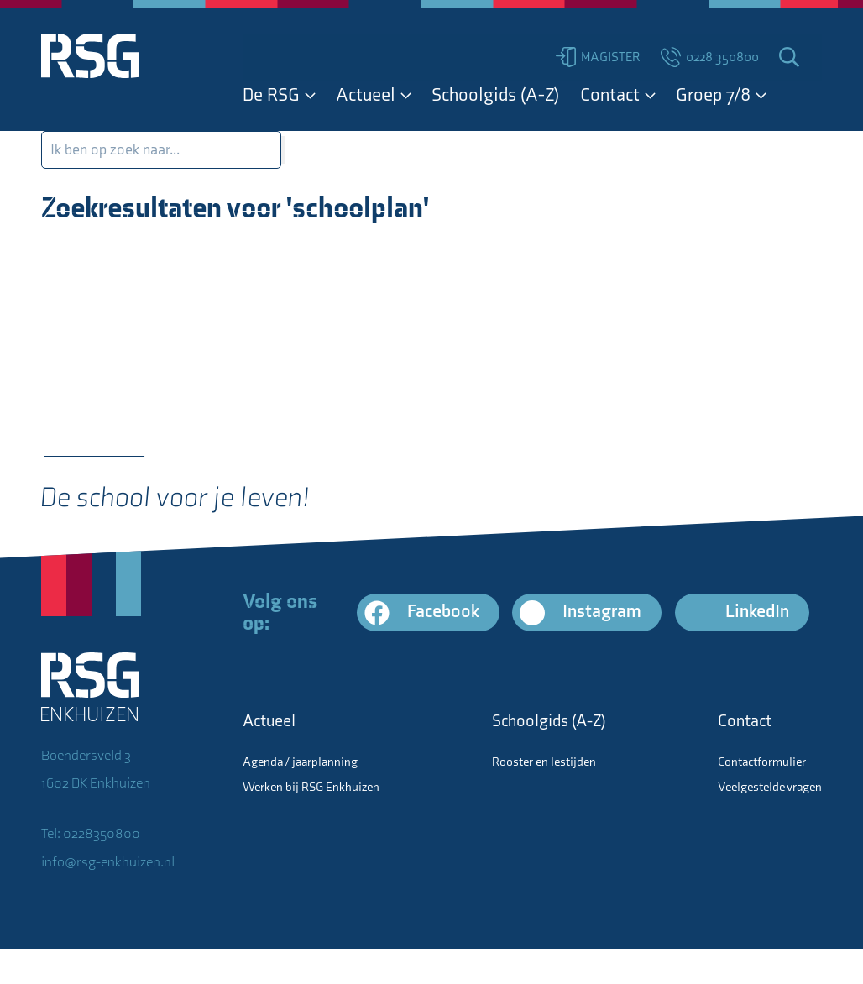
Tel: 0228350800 (90, 833)
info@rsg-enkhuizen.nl (108, 862)
